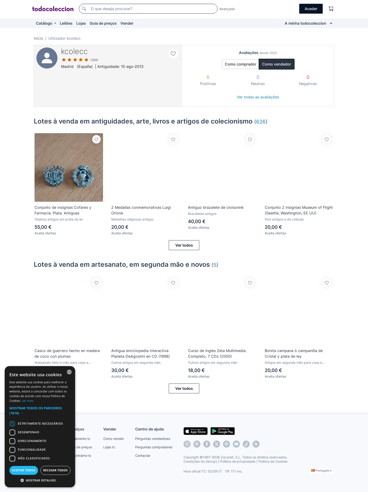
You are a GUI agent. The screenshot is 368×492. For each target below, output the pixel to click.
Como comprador (240, 64)
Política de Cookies (273, 461)
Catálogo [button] (44, 23)
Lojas (81, 23)
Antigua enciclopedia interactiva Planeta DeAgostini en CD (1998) (140, 353)
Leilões (66, 23)
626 (261, 121)
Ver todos (184, 245)
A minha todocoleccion (305, 23)
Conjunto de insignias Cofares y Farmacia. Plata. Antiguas (62, 210)
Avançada (227, 9)
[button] (39, 410)
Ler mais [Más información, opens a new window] (28, 401)
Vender (126, 23)
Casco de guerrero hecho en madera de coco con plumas (67, 353)
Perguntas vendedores (152, 439)
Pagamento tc (79, 439)
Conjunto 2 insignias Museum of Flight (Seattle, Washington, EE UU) (299, 210)
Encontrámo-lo (80, 455)
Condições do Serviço (200, 461)
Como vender (113, 439)
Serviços (76, 429)
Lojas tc (109, 447)
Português (321, 470)
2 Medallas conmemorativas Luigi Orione (141, 210)
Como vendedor (276, 64)
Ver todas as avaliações (258, 97)
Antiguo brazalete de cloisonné (215, 207)
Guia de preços (103, 23)
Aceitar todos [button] (23, 470)
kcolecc (74, 51)
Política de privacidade (237, 461)
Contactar (142, 455)
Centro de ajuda (149, 429)
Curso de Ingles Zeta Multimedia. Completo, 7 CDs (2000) (217, 353)
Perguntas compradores (153, 447)
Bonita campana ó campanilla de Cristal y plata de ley (294, 353)
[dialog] (40, 426)
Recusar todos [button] (55, 470)
